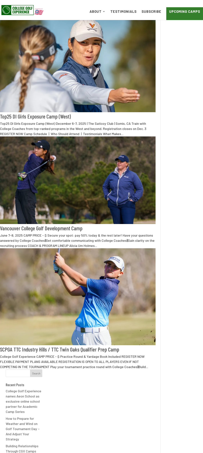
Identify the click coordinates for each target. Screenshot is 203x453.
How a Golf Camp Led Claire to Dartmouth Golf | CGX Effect (184, 126)
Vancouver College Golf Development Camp (41, 221)
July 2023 (173, 262)
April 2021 (173, 269)
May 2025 (173, 166)
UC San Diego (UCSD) (182, 373)
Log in (170, 404)
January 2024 (176, 242)
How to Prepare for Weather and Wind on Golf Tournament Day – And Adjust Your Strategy (183, 74)
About (96, 12)
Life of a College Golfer (183, 346)
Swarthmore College (181, 366)
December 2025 (178, 159)
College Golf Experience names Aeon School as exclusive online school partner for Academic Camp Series (184, 47)
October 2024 (176, 194)
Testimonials (123, 12)
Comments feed (178, 417)
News (80, 443)
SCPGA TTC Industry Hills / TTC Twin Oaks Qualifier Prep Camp (59, 338)
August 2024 (175, 200)
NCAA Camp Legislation (138, 443)
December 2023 (178, 249)
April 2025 (174, 173)
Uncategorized (177, 387)
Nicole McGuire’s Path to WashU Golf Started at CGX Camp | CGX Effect (184, 109)
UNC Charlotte (177, 380)
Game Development (181, 332)
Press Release (177, 353)
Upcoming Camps (184, 11)
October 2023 (176, 255)
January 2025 (176, 187)
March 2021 (174, 276)
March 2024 (175, 228)
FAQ (68, 443)
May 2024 (173, 214)
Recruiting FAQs (178, 360)
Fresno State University (184, 325)
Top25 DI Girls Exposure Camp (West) (35, 112)
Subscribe (151, 12)
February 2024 (177, 235)
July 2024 (173, 207)
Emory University (179, 318)
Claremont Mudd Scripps (184, 312)
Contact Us (173, 443)
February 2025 (177, 180)
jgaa (169, 339)
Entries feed (175, 411)
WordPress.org (177, 424)
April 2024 (174, 221)
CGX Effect (174, 305)
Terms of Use (101, 443)
